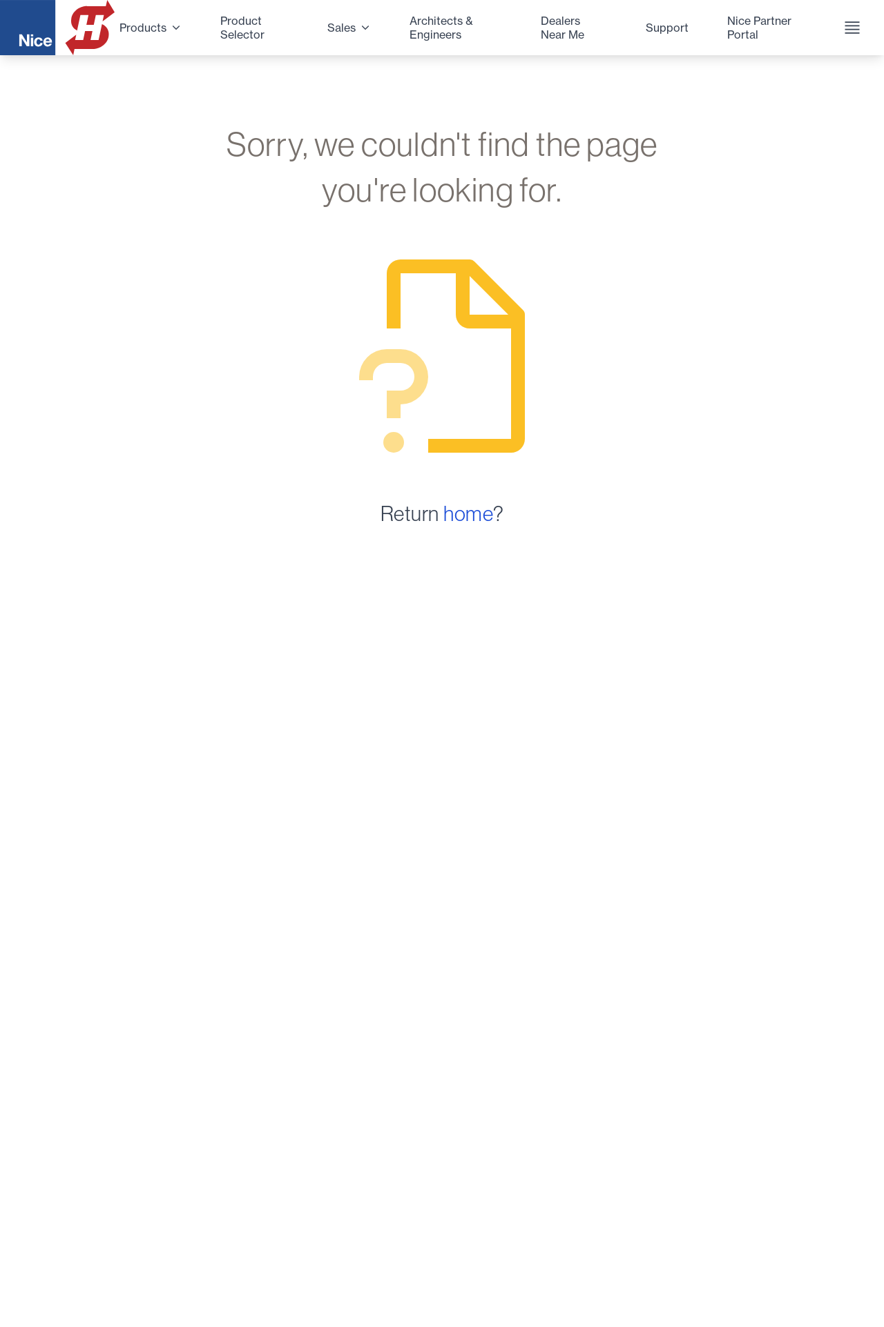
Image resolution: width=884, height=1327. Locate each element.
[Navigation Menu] (848, 27)
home (468, 513)
